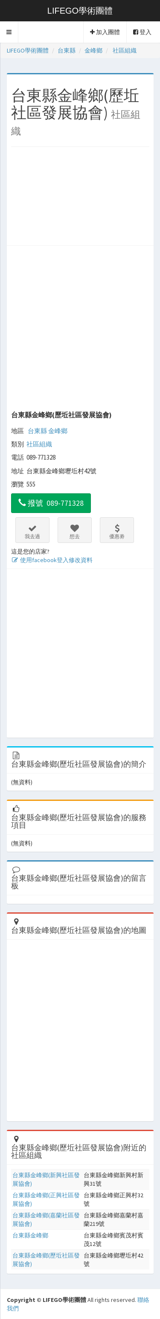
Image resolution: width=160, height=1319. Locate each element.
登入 (142, 32)
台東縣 (37, 431)
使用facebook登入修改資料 (52, 560)
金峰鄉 (57, 431)
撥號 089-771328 (51, 503)
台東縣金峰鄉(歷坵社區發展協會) (61, 414)
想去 (74, 531)
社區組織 (39, 444)
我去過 (32, 531)
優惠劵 (116, 531)
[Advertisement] (80, 198)
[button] (9, 32)
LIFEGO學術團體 (80, 10)
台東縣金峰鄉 (30, 1235)
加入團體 (105, 32)
